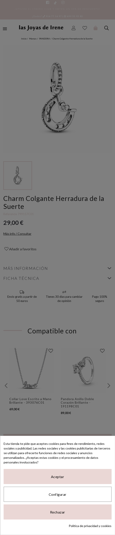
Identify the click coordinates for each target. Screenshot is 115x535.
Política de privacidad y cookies (90, 526)
